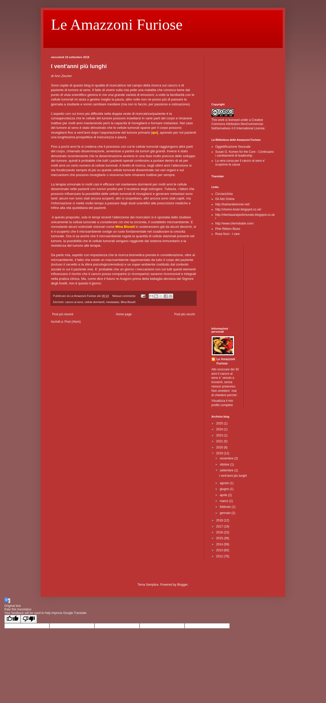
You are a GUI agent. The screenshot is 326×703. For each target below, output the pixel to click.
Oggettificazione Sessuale (233, 146)
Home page (124, 314)
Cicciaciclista (224, 194)
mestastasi (112, 302)
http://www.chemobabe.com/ (234, 223)
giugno (225, 489)
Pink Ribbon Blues (227, 229)
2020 (220, 447)
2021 (220, 441)
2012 (220, 556)
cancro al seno (74, 302)
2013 (220, 550)
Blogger (182, 584)
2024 (220, 429)
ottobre (225, 464)
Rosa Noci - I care (227, 234)
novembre (227, 458)
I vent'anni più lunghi (79, 66)
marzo (224, 501)
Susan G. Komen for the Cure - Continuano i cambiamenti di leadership (244, 153)
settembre (227, 470)
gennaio (226, 513)
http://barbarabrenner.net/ (232, 204)
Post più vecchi (184, 314)
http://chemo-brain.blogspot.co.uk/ (238, 209)
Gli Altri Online (225, 199)
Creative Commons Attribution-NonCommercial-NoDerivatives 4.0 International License (238, 124)
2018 (220, 520)
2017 (220, 526)
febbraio (226, 507)
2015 (220, 538)
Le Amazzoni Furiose (117, 24)
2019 (220, 453)
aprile (224, 495)
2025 (220, 423)
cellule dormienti (94, 302)
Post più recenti (62, 314)
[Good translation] (12, 619)
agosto (225, 483)
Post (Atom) (72, 321)
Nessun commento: (124, 295)
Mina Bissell (128, 302)
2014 (220, 544)
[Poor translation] (29, 619)
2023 (220, 435)
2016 (220, 532)
